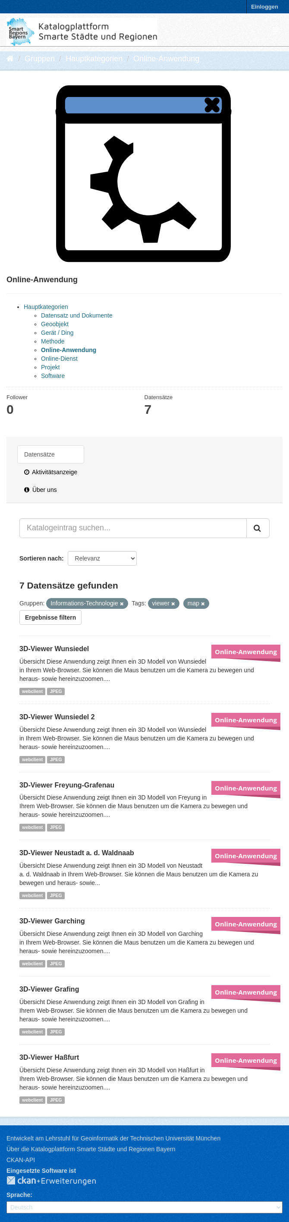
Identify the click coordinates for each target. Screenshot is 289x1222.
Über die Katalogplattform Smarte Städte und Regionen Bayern (90, 1149)
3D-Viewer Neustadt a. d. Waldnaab (76, 853)
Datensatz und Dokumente (77, 315)
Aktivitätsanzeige (50, 472)
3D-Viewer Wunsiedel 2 (57, 717)
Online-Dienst (59, 358)
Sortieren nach (40, 558)
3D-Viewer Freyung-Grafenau (66, 785)
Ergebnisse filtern (50, 617)
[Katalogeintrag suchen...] (133, 528)
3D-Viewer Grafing (49, 989)
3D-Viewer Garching (52, 921)
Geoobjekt (55, 324)
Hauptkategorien (94, 58)
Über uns (40, 489)
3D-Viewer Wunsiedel (54, 648)
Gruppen (40, 58)
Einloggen (264, 6)
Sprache (18, 1194)
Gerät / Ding (57, 332)
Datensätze (39, 454)
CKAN (58, 1181)
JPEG (56, 691)
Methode (52, 341)
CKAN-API (20, 1159)
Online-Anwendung (166, 58)
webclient (32, 691)
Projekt (50, 367)
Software (53, 375)
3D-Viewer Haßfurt (49, 1057)
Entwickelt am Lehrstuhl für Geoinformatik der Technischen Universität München (113, 1138)
